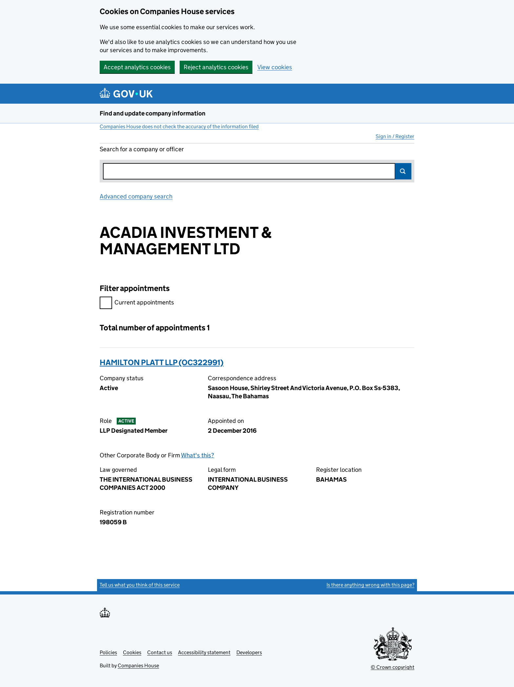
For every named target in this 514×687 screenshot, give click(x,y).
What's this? (197, 455)
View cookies (274, 67)
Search (403, 171)
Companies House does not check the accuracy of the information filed (179, 126)
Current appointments (137, 303)
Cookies (132, 652)
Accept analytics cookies (137, 67)
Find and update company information (153, 113)
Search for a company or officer (142, 149)
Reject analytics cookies (216, 67)
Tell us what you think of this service (140, 585)
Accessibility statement (204, 652)
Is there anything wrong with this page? (370, 585)
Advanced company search (136, 196)
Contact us (159, 652)
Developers (249, 652)
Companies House (138, 665)
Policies (108, 652)
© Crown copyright (392, 667)
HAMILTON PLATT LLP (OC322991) (162, 362)
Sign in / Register (395, 136)
